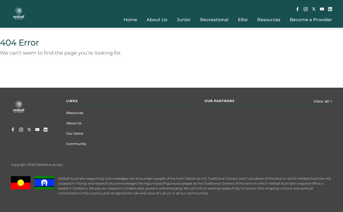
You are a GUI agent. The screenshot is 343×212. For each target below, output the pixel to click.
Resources (74, 113)
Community (76, 144)
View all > (323, 101)
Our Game (74, 133)
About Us (73, 123)
